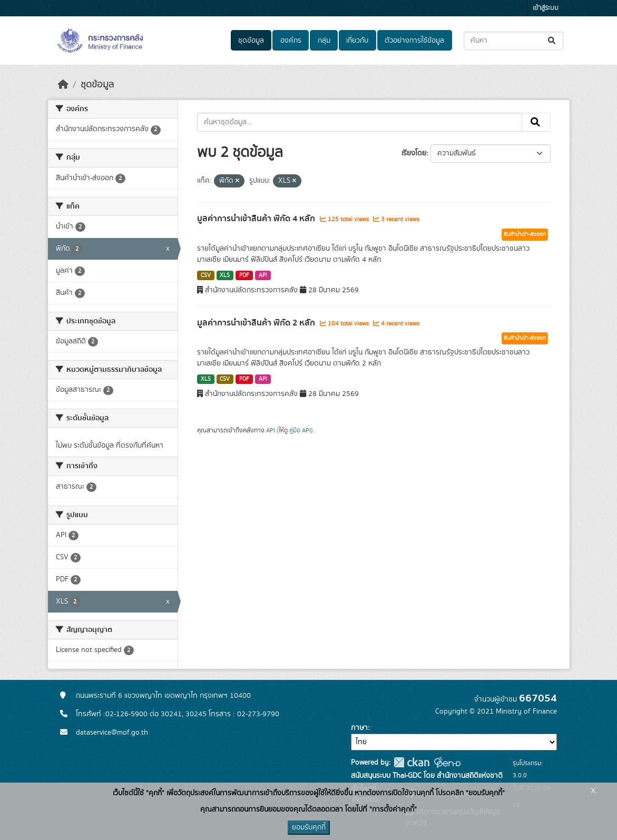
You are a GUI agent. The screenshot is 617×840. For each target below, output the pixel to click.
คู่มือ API (300, 430)
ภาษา (359, 728)
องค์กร (290, 40)
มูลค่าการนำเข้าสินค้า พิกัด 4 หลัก (257, 218)
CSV (206, 275)
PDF (244, 275)
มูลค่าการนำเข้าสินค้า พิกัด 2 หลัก (257, 323)
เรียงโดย (413, 153)
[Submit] (552, 41)
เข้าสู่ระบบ (546, 8)
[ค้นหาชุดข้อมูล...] (513, 41)
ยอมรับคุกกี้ (309, 827)
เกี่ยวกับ (357, 40)
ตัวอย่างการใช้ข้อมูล (414, 40)
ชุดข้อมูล (251, 40)
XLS (225, 275)
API (263, 275)
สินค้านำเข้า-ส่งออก (525, 234)
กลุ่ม (324, 40)
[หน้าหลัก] (63, 85)
